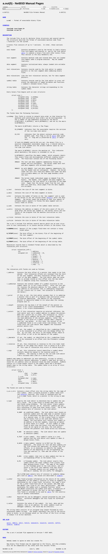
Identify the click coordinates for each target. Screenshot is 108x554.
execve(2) (34, 523)
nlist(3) (24, 394)
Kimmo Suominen (38, 551)
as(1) (54, 136)
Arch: (45, 7)
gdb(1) (30, 476)
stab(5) (60, 476)
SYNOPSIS (6, 25)
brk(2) (49, 198)
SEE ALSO (6, 520)
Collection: (54, 7)
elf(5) (57, 523)
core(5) (51, 523)
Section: (23, 7)
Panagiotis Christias (59, 551)
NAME (4, 17)
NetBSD (30, 551)
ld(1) (23, 53)
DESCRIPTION (7, 35)
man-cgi (50, 551)
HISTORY (5, 529)
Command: (6, 7)
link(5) (9, 525)
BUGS (4, 538)
